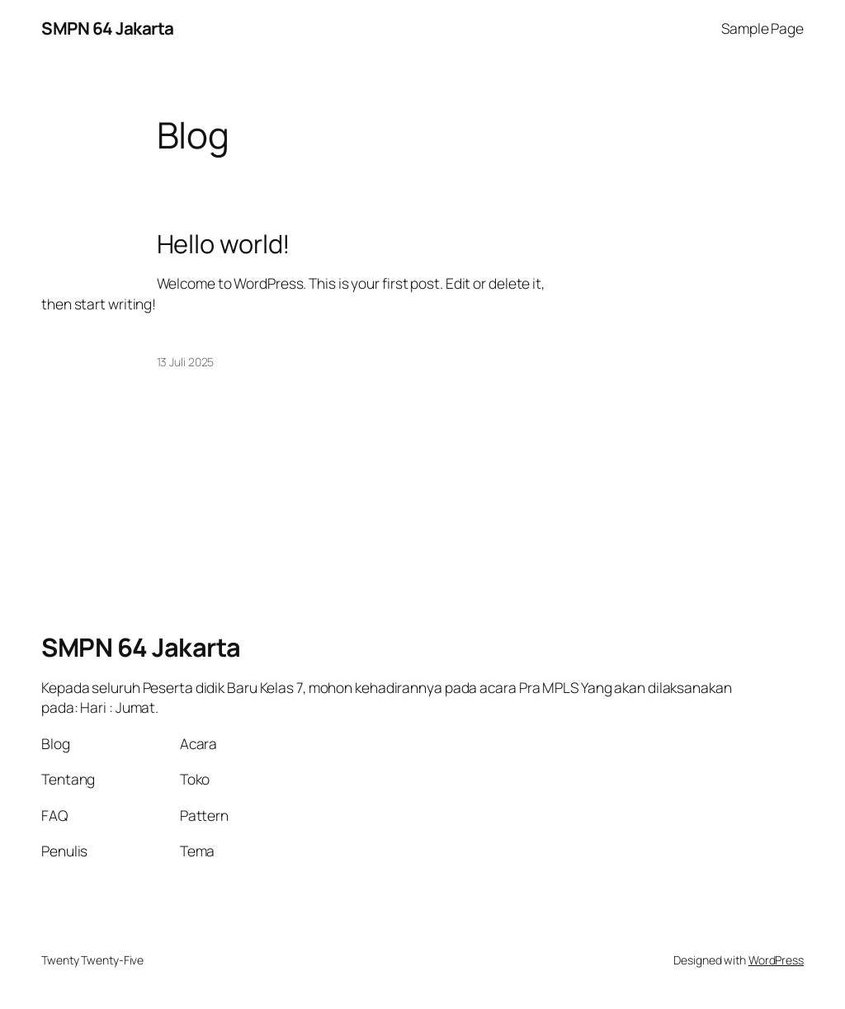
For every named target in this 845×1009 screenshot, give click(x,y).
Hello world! (224, 243)
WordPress (776, 960)
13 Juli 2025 (186, 362)
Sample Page (762, 28)
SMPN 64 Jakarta (107, 28)
